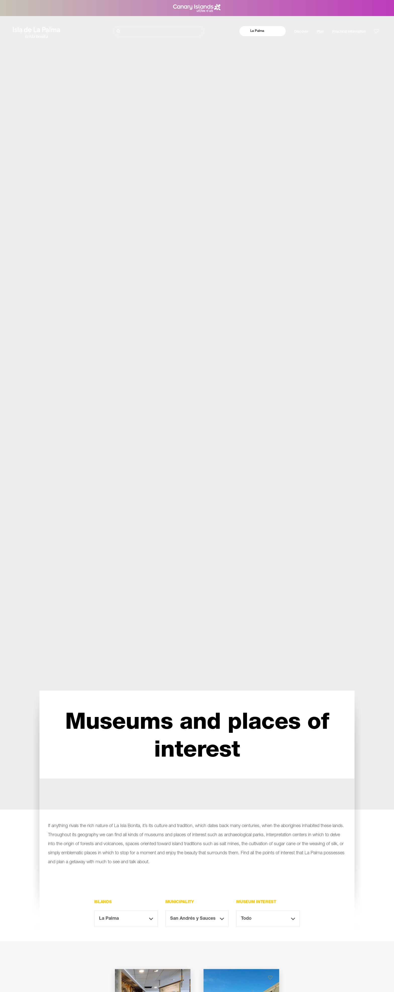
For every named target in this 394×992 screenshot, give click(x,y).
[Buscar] (158, 31)
